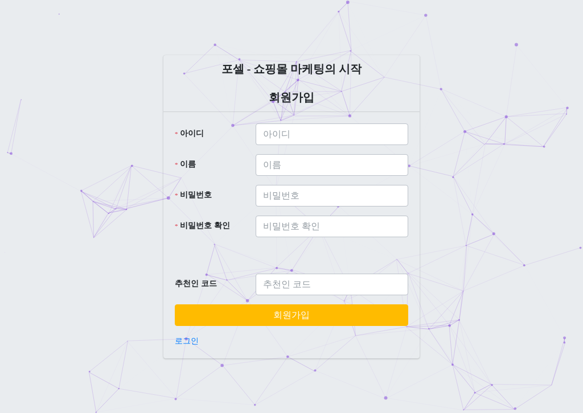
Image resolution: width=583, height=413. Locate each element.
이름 (185, 164)
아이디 (189, 133)
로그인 (187, 341)
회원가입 (291, 315)
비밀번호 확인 (202, 225)
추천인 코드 (196, 283)
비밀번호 (193, 195)
